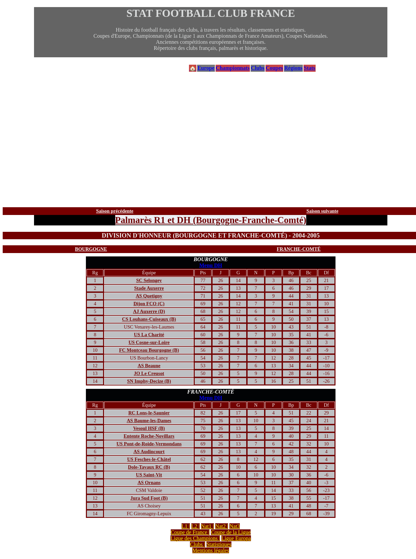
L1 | (186, 526)
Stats (309, 68)
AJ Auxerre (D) (149, 311)
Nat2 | (221, 526)
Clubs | (197, 544)
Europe (205, 68)
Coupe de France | (190, 532)
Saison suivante (323, 211)
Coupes (274, 68)
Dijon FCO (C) (148, 303)
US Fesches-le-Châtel (149, 459)
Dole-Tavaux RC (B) (149, 467)
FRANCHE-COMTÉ (299, 249)
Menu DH (210, 265)
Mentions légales (210, 550)
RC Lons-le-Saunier (149, 412)
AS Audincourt (148, 451)
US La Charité (149, 334)
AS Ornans (148, 482)
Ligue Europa (236, 538)
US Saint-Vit (149, 474)
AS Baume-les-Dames (149, 420)
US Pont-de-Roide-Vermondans (149, 443)
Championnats (233, 68)
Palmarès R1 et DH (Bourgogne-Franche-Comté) (211, 220)
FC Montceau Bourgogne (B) (149, 350)
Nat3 (234, 526)
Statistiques (218, 544)
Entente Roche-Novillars (149, 436)
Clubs (257, 68)
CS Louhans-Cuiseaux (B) (149, 319)
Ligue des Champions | (195, 538)
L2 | (195, 526)
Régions (293, 68)
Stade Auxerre (149, 288)
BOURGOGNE (91, 249)
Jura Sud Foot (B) (149, 498)
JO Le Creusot (149, 373)
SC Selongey (149, 280)
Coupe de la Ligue (231, 532)
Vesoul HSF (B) (149, 428)
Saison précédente (114, 211)
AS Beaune (149, 365)
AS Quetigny (149, 296)
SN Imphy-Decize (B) (149, 381)
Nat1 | (207, 526)
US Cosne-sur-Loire (148, 342)
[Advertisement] (210, 140)
